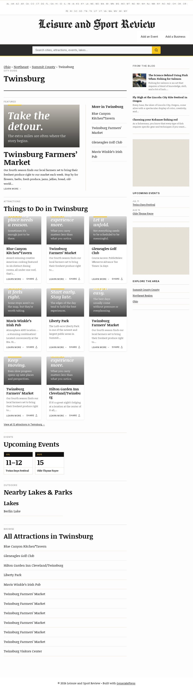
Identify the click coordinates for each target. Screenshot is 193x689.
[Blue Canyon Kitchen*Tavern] (22, 230)
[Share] (32, 279)
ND (169, 4)
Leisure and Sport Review (96, 23)
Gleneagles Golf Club (107, 142)
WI (120, 11)
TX (90, 11)
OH (174, 4)
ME (92, 4)
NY (158, 4)
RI (71, 11)
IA (73, 4)
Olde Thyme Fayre (143, 213)
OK (179, 4)
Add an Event (149, 36)
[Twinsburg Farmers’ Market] (42, 126)
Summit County (43, 66)
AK (12, 4)
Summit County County (146, 289)
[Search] (156, 50)
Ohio (7, 66)
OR (184, 4)
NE (133, 4)
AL (8, 4)
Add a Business (175, 36)
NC (163, 4)
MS (117, 4)
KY (82, 4)
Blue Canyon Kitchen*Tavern (103, 116)
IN (69, 4)
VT (100, 11)
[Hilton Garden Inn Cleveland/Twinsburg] (65, 371)
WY (125, 11)
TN (85, 11)
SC (75, 11)
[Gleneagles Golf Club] (108, 230)
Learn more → (12, 188)
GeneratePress (126, 683)
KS (77, 4)
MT (128, 4)
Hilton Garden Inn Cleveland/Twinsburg (65, 393)
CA (27, 4)
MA (102, 4)
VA (105, 11)
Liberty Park (59, 320)
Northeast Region (143, 295)
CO (32, 4)
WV (115, 11)
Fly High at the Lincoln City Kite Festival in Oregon (160, 99)
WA (110, 11)
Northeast (21, 66)
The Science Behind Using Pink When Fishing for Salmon (168, 77)
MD (97, 4)
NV (138, 4)
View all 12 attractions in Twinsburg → (24, 424)
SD (80, 11)
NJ (148, 4)
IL (65, 4)
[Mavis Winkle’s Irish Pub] (22, 302)
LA (87, 4)
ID (61, 4)
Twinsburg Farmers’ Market (41, 158)
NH (143, 4)
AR (22, 4)
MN (112, 4)
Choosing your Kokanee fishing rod (155, 119)
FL (47, 4)
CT (37, 4)
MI (107, 4)
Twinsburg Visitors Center (23, 651)
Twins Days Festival (144, 204)
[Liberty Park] (65, 302)
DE (42, 4)
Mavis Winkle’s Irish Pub (18, 322)
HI (56, 4)
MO (123, 4)
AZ (17, 4)
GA (52, 4)
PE (67, 11)
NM (153, 4)
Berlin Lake (12, 511)
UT (95, 11)
